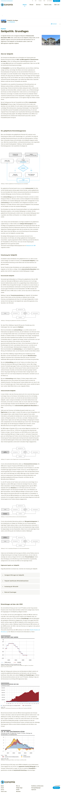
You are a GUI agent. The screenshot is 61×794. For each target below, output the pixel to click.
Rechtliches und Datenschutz (37, 779)
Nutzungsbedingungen (36, 781)
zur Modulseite (11, 15)
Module (25, 4)
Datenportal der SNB (30, 239)
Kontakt (40, 0)
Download (54, 17)
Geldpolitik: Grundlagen (13, 9)
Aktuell (31, 4)
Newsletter (18, 785)
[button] (60, 18)
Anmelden (49, 0)
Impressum (33, 783)
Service (38, 4)
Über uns (57, 4)
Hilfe (44, 0)
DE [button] (36, 0)
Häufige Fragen (19, 781)
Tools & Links (47, 4)
